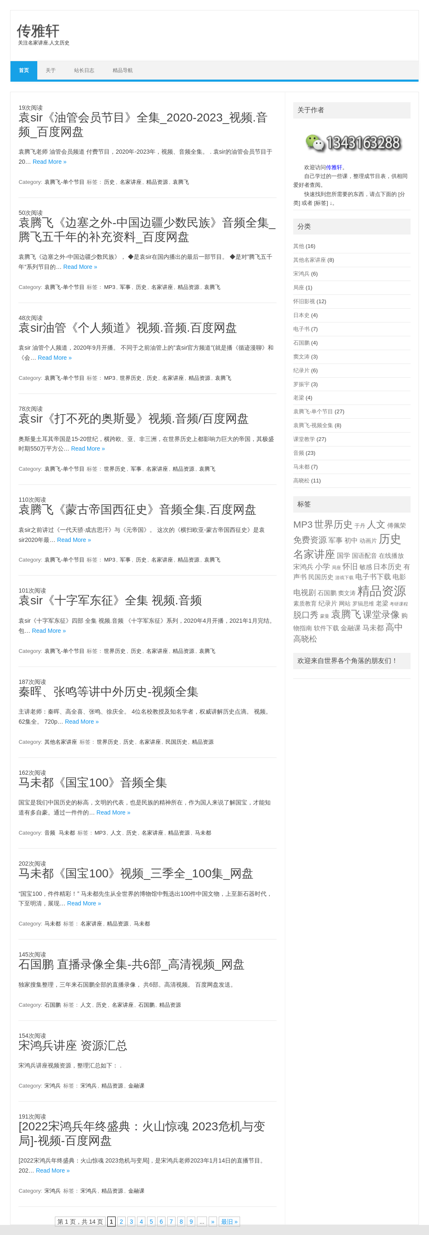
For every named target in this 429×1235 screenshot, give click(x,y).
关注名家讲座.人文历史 (44, 43)
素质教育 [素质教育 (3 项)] (305, 604)
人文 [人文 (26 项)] (376, 524)
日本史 (301, 315)
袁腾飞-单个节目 (64, 182)
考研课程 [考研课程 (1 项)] (399, 603)
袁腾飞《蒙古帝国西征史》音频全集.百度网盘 (137, 509)
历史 (109, 182)
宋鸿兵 (52, 1086)
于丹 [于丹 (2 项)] (359, 526)
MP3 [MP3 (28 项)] (303, 524)
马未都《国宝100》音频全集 (92, 782)
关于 (51, 70)
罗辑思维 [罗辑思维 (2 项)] (363, 604)
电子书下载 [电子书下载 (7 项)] (373, 577)
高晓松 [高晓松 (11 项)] (305, 638)
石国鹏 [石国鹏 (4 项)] (327, 593)
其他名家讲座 (60, 742)
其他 (298, 246)
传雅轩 (38, 31)
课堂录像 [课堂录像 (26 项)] (381, 614)
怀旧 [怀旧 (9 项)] (350, 566)
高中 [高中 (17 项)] (394, 627)
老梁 (298, 397)
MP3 (109, 287)
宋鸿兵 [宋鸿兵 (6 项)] (303, 566)
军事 (125, 287)
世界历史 (131, 378)
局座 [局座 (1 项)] (336, 567)
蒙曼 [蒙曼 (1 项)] (324, 616)
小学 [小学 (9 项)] (322, 566)
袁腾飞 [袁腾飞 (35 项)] (346, 614)
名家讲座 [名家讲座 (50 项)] (314, 554)
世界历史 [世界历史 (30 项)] (333, 524)
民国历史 (176, 742)
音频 (49, 833)
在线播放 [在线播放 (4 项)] (391, 555)
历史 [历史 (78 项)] (390, 538)
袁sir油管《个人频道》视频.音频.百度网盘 (127, 327)
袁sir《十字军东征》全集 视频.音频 (110, 600)
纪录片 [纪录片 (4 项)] (327, 603)
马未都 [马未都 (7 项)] (373, 628)
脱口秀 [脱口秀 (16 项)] (305, 614)
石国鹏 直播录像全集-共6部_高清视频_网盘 (131, 964)
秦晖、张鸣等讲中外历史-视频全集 (108, 691)
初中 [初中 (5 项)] (351, 540)
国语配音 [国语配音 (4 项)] (364, 555)
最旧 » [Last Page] (229, 1221)
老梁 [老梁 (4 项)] (382, 603)
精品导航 (123, 70)
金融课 (136, 1086)
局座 (298, 287)
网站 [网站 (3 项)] (345, 604)
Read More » (50, 161)
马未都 (67, 833)
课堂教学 (304, 439)
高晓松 (301, 480)
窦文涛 (301, 356)
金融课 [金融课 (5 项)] (351, 628)
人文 (116, 833)
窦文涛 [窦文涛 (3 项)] (347, 593)
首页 (24, 70)
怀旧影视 (304, 301)
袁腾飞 (181, 182)
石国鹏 (52, 1005)
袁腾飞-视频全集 (313, 425)
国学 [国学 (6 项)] (343, 555)
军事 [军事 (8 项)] (335, 540)
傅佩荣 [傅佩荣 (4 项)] (396, 525)
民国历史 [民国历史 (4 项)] (320, 577)
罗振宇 (301, 384)
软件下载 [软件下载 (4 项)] (326, 628)
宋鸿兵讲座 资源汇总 (72, 1045)
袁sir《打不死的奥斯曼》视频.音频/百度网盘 (133, 418)
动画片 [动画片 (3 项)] (368, 541)
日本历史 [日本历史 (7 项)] (387, 567)
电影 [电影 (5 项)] (399, 576)
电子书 (301, 329)
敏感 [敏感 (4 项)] (365, 567)
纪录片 (301, 370)
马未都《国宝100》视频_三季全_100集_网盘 (135, 873)
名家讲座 (131, 182)
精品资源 (157, 182)
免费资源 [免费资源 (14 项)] (310, 539)
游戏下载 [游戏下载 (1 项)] (344, 577)
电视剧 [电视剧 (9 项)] (304, 592)
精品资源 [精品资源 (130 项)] (381, 591)
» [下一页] (212, 1221)
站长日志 (84, 70)
